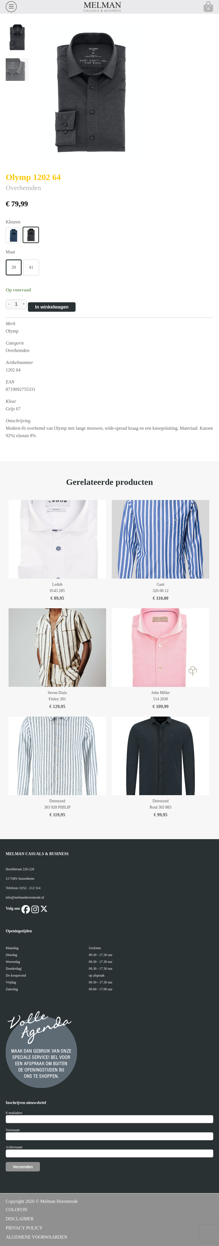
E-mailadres (14, 1113)
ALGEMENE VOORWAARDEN (36, 1237)
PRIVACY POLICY (24, 1227)
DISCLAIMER (20, 1218)
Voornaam (13, 1130)
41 (31, 267)
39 (13, 267)
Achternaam (14, 1147)
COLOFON (16, 1209)
